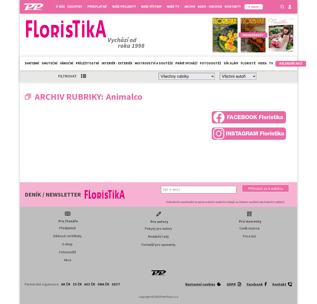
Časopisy (76, 6)
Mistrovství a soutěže (154, 63)
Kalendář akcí (290, 63)
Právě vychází (186, 63)
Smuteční (49, 63)
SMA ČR (103, 284)
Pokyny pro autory (158, 228)
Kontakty (233, 6)
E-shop (67, 244)
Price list (249, 236)
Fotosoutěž (210, 63)
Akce (67, 260)
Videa (262, 63)
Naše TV (174, 6)
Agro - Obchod (210, 6)
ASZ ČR (89, 284)
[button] (265, 188)
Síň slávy (231, 63)
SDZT (116, 284)
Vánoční (66, 63)
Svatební (32, 63)
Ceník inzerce (249, 228)
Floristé (248, 63)
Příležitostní (87, 63)
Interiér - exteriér (117, 63)
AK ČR (65, 284)
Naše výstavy (152, 6)
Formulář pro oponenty (158, 244)
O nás (60, 6)
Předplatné (98, 6)
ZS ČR (77, 284)
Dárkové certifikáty (67, 236)
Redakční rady (158, 236)
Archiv (190, 6)
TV (271, 63)
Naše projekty (125, 6)
